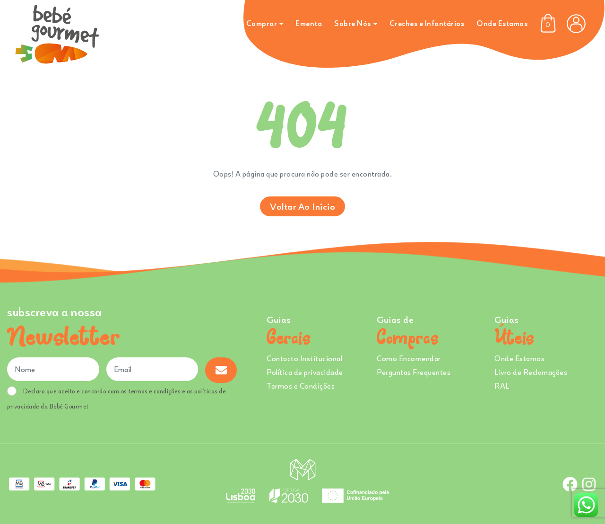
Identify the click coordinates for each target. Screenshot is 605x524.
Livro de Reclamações (530, 372)
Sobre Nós (352, 23)
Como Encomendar (409, 358)
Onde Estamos (501, 23)
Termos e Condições (301, 386)
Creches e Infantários (427, 23)
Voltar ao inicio (302, 206)
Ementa (308, 23)
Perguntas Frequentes (413, 372)
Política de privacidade (305, 372)
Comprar (261, 23)
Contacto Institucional (304, 358)
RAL (502, 386)
